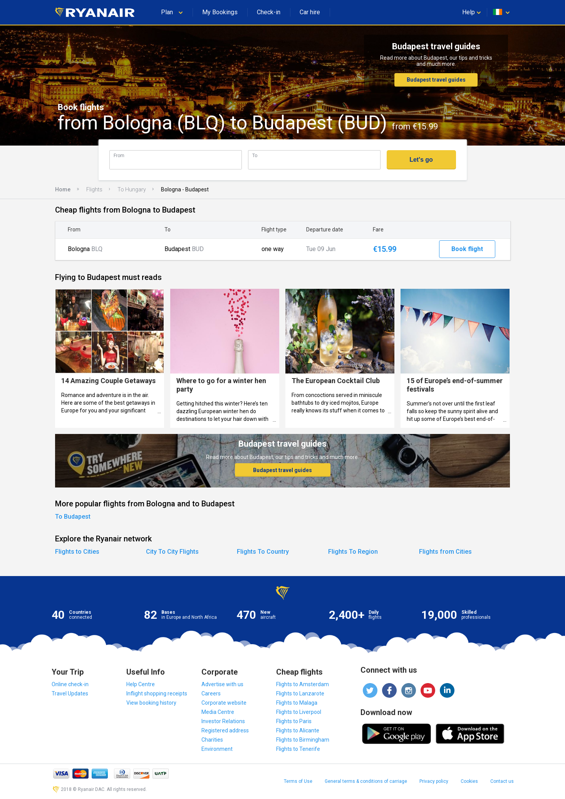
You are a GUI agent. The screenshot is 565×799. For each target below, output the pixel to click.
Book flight (467, 249)
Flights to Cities (77, 551)
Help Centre (140, 684)
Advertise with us (222, 684)
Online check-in (70, 684)
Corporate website (223, 703)
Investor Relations (223, 721)
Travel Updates (70, 693)
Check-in (268, 12)
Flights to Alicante (297, 730)
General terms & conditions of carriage (366, 781)
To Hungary (131, 189)
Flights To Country (263, 551)
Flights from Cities (445, 551)
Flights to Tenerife (298, 749)
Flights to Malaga (296, 703)
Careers (211, 693)
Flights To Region (353, 551)
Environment (217, 749)
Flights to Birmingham (302, 740)
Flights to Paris (294, 721)
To (254, 155)
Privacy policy (433, 781)
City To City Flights (172, 551)
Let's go (421, 159)
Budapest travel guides (436, 80)
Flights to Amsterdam (302, 684)
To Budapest (73, 516)
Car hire (310, 12)
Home (62, 189)
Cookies (469, 781)
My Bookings (220, 12)
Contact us (502, 781)
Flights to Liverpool (298, 712)
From (119, 155)
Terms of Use (298, 781)
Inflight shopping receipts (156, 693)
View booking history (151, 703)
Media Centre (217, 712)
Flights (94, 189)
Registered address (225, 730)
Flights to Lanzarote (300, 693)
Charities (212, 740)
